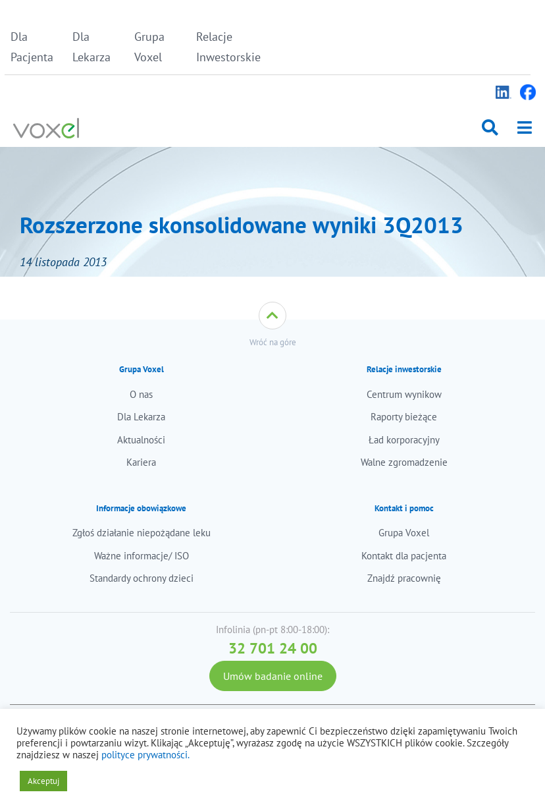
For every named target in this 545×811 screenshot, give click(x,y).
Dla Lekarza (91, 47)
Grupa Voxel (149, 47)
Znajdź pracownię (404, 578)
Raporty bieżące (404, 416)
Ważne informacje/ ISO (141, 555)
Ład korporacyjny (404, 439)
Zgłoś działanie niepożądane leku (141, 532)
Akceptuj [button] (43, 781)
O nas (141, 394)
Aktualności (141, 439)
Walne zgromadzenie (404, 462)
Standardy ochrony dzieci (142, 578)
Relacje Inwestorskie (223, 47)
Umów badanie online (273, 676)
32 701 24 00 (272, 647)
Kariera (141, 462)
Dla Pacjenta (32, 47)
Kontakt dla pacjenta (403, 555)
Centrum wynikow (404, 394)
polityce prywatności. (145, 754)
